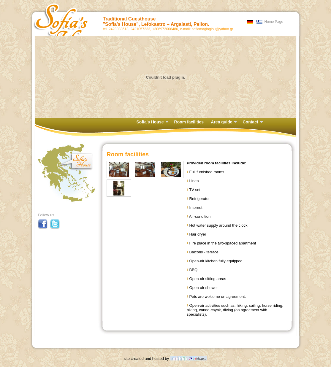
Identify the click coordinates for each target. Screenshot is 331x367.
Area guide (224, 122)
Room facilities (189, 122)
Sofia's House (153, 122)
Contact (253, 122)
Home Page (274, 22)
